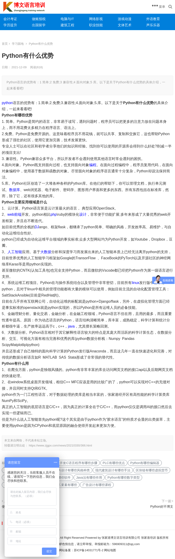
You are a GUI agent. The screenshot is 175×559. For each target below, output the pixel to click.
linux (135, 283)
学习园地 (18, 43)
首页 (5, 43)
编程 (92, 165)
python (7, 103)
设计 (83, 214)
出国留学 (39, 25)
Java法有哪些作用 (89, 477)
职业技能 (96, 25)
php (54, 214)
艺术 (128, 25)
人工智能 (15, 252)
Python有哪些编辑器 (145, 463)
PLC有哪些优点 (114, 463)
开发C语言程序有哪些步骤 (78, 463)
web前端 (14, 214)
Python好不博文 (161, 506)
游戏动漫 (124, 19)
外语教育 (153, 19)
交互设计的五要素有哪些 (59, 485)
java (71, 326)
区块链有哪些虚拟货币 (152, 470)
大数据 (45, 252)
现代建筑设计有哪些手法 (112, 470)
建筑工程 (67, 25)
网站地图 (110, 550)
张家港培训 (148, 537)
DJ (37, 227)
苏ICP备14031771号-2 (88, 550)
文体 (121, 25)
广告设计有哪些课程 (96, 485)
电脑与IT (67, 19)
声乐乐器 (153, 25)
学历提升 (10, 25)
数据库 (14, 190)
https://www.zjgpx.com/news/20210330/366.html (60, 445)
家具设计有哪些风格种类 (72, 470)
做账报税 (39, 19)
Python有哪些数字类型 (124, 477)
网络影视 (96, 19)
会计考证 (10, 19)
